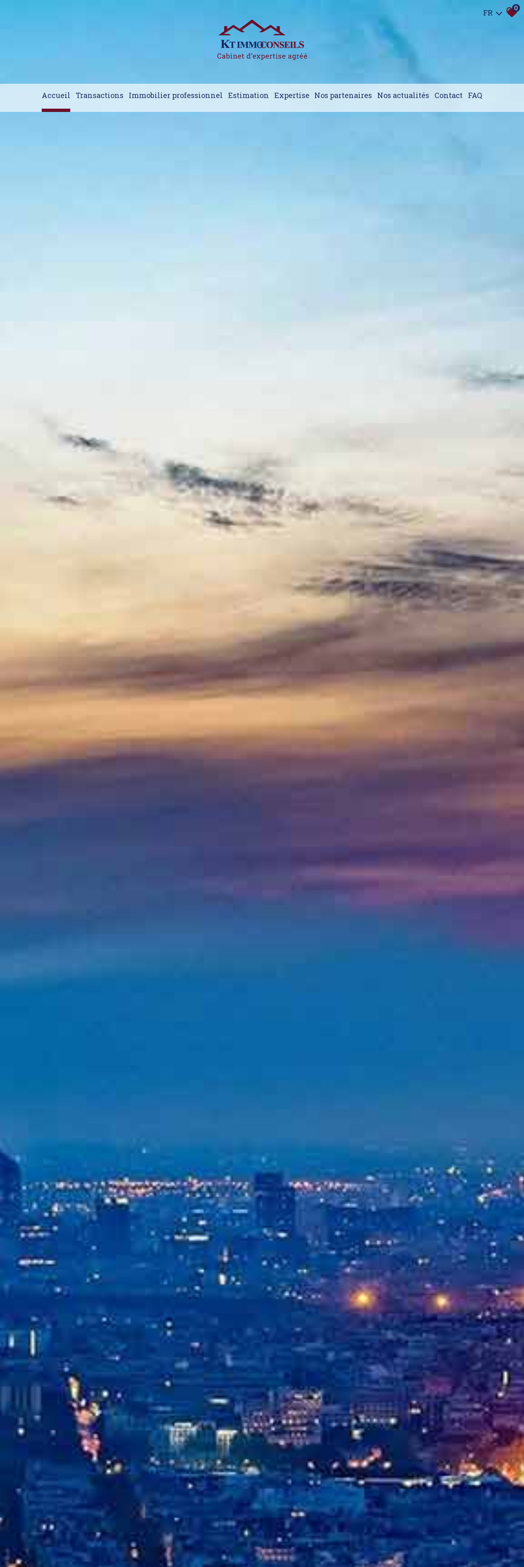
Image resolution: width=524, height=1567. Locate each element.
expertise (291, 95)
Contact (448, 95)
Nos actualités (403, 95)
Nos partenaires (343, 95)
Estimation (248, 95)
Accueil (56, 95)
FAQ (475, 95)
